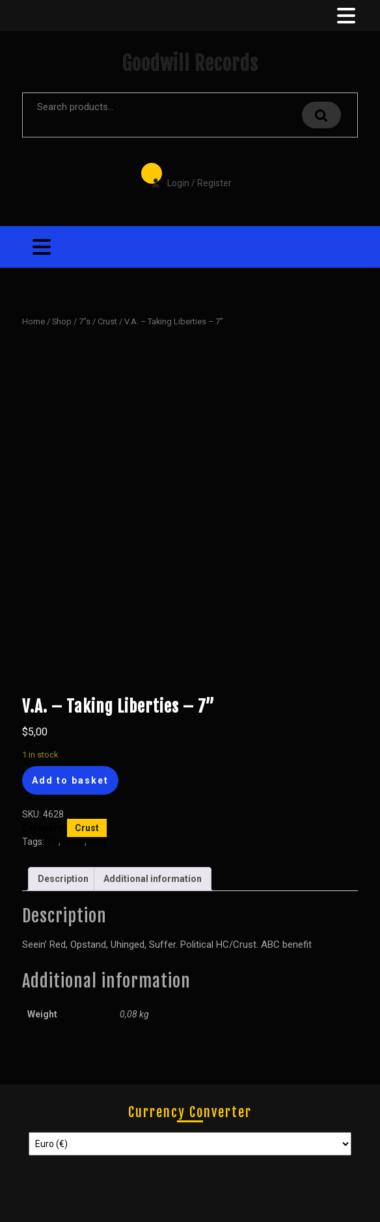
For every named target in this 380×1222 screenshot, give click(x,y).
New (97, 841)
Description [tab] (63, 879)
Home (33, 321)
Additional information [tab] (152, 879)
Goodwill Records (190, 63)
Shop (62, 321)
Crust (107, 321)
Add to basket (70, 780)
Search (321, 115)
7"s (84, 321)
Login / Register (185, 174)
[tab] (345, 15)
